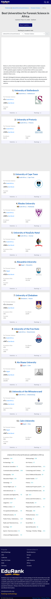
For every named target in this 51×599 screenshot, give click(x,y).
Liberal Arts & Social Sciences (20, 8)
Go (47, 33)
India (2, 563)
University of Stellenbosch (25, 90)
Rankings (37, 113)
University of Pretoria (25, 119)
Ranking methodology (9, 594)
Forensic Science (35, 8)
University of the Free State (25, 329)
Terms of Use (36, 598)
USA (2, 555)
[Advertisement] (25, 51)
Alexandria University (25, 262)
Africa (28, 563)
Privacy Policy (46, 598)
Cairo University (26, 421)
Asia (28, 557)
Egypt (8, 271)
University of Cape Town (25, 174)
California (4, 557)
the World (11, 103)
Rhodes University (25, 203)
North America (31, 552)
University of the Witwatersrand (25, 391)
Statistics (13, 113)
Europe (29, 555)
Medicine (8, 8)
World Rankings (5, 552)
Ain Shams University (25, 362)
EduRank (33, 19)
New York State (5, 560)
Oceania (29, 565)
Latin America (31, 560)
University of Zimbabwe (25, 295)
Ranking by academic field (25, 30)
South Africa (10, 99)
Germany (4, 565)
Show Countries (25, 25)
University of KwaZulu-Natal (25, 232)
